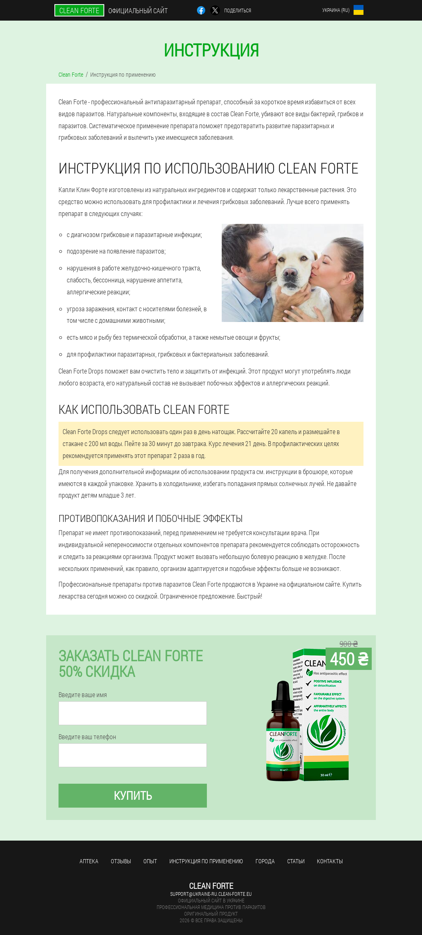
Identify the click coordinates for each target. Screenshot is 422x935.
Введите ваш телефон (87, 736)
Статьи (296, 861)
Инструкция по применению (206, 861)
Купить (133, 795)
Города (265, 861)
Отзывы (121, 861)
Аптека (89, 861)
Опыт (150, 861)
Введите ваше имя (83, 694)
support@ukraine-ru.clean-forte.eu (211, 893)
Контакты (330, 861)
